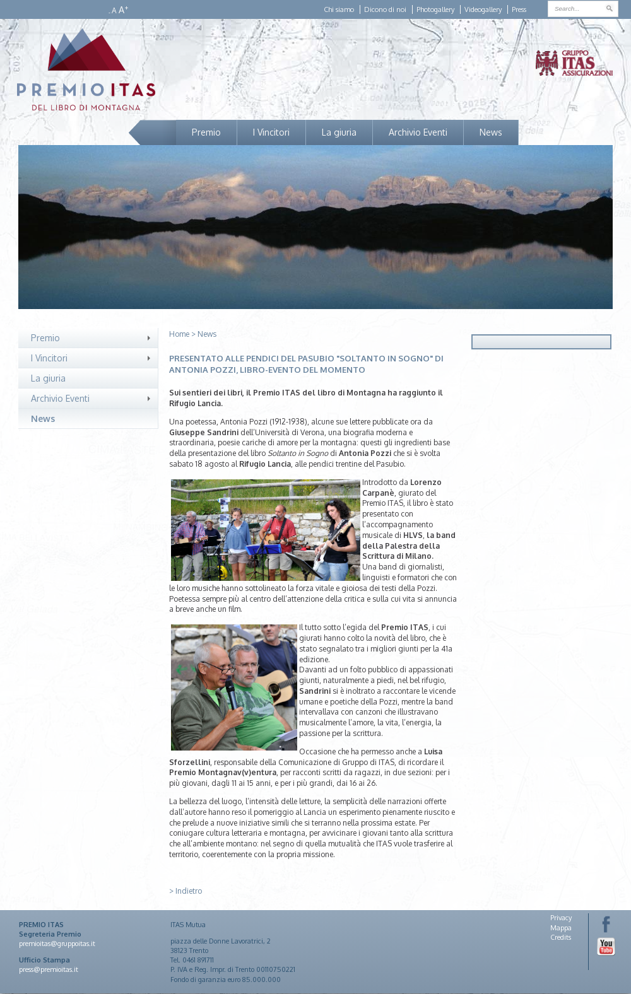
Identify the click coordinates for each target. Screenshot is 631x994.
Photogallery (435, 9)
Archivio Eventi (418, 132)
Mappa (561, 927)
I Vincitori (271, 132)
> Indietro (185, 891)
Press (519, 9)
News (491, 132)
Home (179, 334)
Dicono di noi (385, 9)
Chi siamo (339, 9)
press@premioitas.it (48, 969)
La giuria (339, 132)
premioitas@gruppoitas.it (57, 943)
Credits (560, 937)
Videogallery (483, 9)
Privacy (561, 917)
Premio (206, 132)
